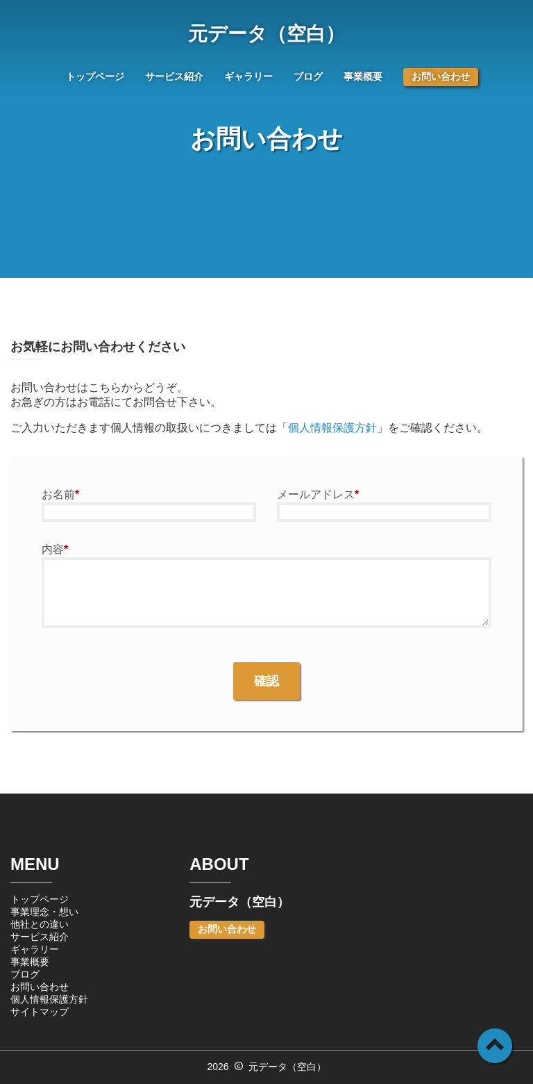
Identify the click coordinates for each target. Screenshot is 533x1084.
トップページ (95, 76)
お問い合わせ (441, 76)
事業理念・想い (44, 911)
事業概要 (363, 76)
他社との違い (39, 924)
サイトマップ (39, 1011)
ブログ (308, 76)
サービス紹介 (174, 76)
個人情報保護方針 (332, 428)
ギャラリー (248, 76)
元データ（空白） (266, 34)
